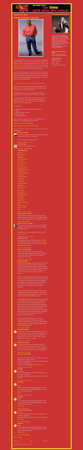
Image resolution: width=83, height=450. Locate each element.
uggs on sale (21, 161)
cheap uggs (20, 155)
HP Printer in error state (28, 331)
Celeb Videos (21, 406)
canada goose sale (22, 176)
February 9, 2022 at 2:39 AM (24, 395)
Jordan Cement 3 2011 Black (25, 299)
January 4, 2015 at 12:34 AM (24, 211)
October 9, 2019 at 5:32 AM (24, 247)
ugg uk (19, 204)
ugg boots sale (21, 192)
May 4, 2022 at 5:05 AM (23, 408)
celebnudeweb (21, 432)
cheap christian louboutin (23, 169)
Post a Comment (18, 437)
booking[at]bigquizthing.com (58, 46)
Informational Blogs (23, 410)
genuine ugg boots (22, 205)
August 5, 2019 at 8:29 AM (24, 221)
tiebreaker (31, 125)
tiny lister (36, 125)
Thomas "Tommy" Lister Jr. (23, 83)
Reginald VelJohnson (19, 63)
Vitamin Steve (21, 132)
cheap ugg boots (21, 195)
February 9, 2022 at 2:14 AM (24, 380)
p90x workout (21, 174)
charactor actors (21, 125)
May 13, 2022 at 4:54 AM (23, 434)
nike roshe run (21, 164)
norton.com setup (41, 242)
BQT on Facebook (56, 61)
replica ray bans (21, 166)
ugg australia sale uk (22, 159)
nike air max (20, 188)
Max (19, 423)
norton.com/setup (23, 249)
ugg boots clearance (22, 183)
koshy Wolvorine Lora (24, 223)
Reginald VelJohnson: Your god (26, 17)
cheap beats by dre (22, 186)
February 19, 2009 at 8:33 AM (25, 148)
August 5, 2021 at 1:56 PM (24, 341)
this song (23, 89)
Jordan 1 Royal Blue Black (24, 263)
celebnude (20, 377)
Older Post (45, 441)
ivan (19, 382)
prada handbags (21, 171)
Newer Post (16, 441)
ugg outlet (20, 152)
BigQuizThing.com (56, 59)
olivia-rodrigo (21, 419)
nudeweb (20, 392)
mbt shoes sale (21, 181)
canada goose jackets (23, 202)
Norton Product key (23, 213)
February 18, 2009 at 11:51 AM (25, 142)
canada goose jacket (22, 167)
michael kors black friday (23, 173)
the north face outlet (22, 162)
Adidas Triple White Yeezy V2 (32, 295)
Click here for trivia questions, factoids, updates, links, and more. (60, 55)
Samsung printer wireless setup (29, 348)
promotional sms (39, 364)
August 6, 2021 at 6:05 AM (24, 352)
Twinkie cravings (21, 65)
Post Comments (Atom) (26, 444)
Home (31, 441)
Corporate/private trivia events (59, 65)
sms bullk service (23, 354)
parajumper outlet (22, 207)
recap (27, 125)
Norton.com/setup (22, 234)
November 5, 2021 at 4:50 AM (25, 367)
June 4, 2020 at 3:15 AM (23, 327)
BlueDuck (20, 144)
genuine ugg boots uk (23, 193)
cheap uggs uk (21, 178)
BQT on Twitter (55, 63)
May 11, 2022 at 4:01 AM (23, 421)
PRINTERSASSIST (21, 329)
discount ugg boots (22, 154)
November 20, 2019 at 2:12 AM (25, 259)
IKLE (19, 369)
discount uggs (21, 190)
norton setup (43, 240)
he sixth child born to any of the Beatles (34, 101)
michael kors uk (21, 157)
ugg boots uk (21, 180)
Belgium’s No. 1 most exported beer (22, 102)
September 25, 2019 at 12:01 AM (25, 236)
